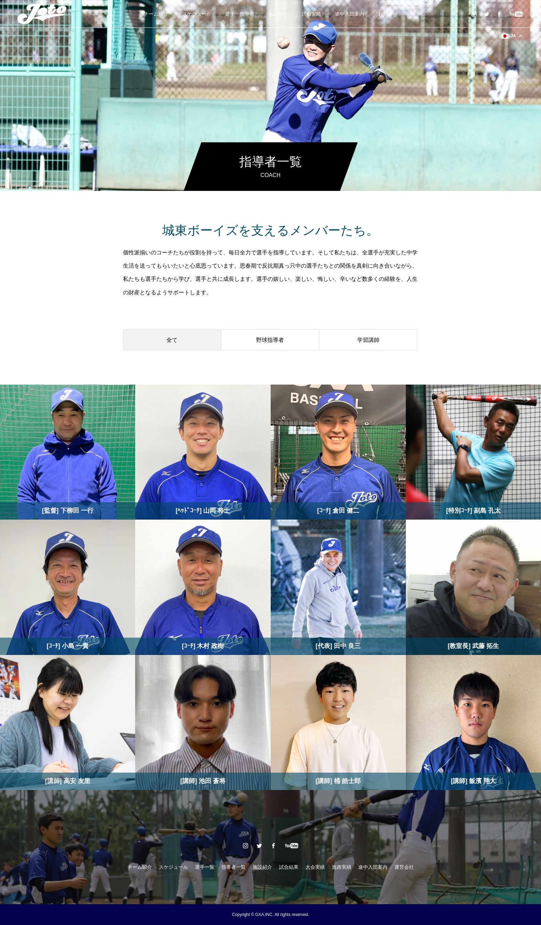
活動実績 (311, 14)
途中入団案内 (349, 14)
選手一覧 (204, 867)
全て (172, 340)
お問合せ (387, 14)
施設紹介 (278, 14)
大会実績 (315, 867)
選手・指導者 (239, 14)
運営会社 (404, 867)
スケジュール (196, 14)
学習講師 (368, 340)
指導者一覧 (233, 867)
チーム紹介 (156, 14)
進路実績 (341, 867)
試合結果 (288, 867)
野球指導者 (270, 340)
